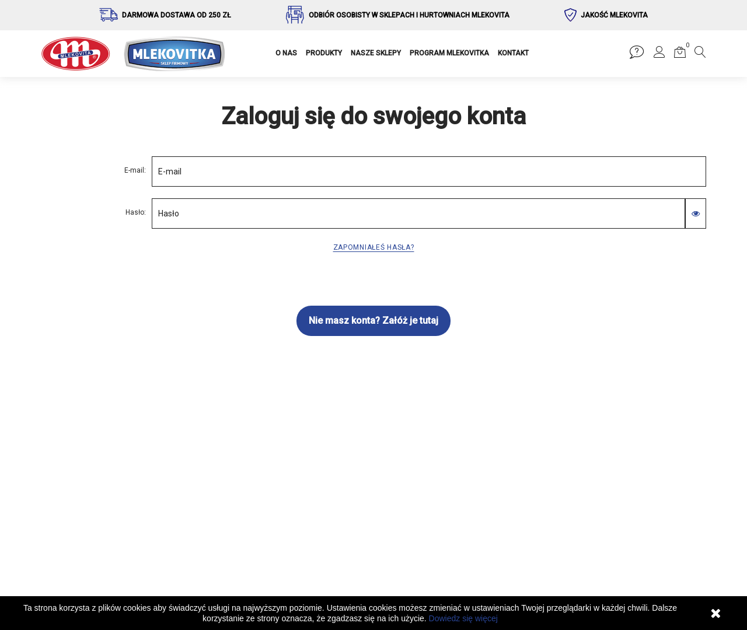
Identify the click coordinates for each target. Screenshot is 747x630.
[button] (659, 54)
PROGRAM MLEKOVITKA (449, 53)
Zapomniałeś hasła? (373, 247)
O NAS (286, 53)
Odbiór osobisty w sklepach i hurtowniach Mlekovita (409, 15)
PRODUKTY (324, 53)
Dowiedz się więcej (463, 618)
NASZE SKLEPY (376, 53)
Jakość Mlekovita (614, 15)
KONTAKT (513, 53)
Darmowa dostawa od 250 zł (176, 15)
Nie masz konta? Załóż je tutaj (373, 320)
